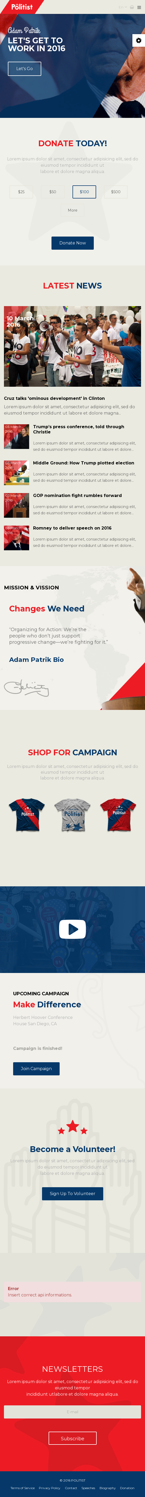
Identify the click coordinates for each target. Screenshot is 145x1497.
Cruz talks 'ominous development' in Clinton (54, 398)
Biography (109, 1488)
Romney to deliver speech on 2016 (72, 528)
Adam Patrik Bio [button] (36, 659)
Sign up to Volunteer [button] (72, 1193)
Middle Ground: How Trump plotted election (83, 462)
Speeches (89, 1488)
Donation (129, 1488)
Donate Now (72, 242)
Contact (70, 1488)
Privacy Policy (48, 1488)
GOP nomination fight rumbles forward (77, 495)
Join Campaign (36, 1068)
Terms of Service (20, 1488)
